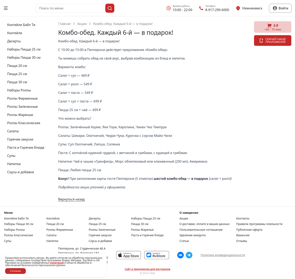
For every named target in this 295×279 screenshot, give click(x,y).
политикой (57, 262)
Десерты (95, 218)
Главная (64, 23)
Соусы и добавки (100, 241)
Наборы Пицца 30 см (18, 224)
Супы (7, 241)
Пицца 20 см (55, 224)
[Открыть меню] (5, 8)
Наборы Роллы (14, 230)
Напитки (52, 241)
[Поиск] (109, 8)
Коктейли (53, 218)
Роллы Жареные (142, 230)
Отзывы (241, 241)
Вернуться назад (71, 199)
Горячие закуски (100, 235)
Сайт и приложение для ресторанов (147, 269)
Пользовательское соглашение (201, 230)
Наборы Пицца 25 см (145, 218)
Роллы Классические (18, 235)
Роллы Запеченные (102, 230)
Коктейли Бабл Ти (16, 218)
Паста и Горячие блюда (147, 235)
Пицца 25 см (97, 224)
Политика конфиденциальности (223, 255)
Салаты (52, 235)
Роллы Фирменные (60, 230)
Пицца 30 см (140, 224)
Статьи (184, 241)
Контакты (242, 218)
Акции (82, 23)
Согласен (15, 271)
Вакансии (243, 235)
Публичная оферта (249, 230)
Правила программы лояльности (259, 224)
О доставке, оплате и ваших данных (204, 224)
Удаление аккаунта (192, 235)
